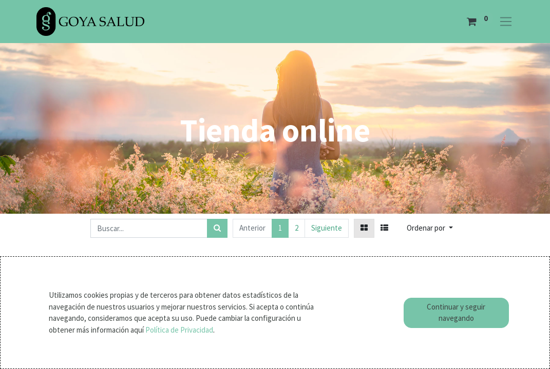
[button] (430, 228)
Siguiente (326, 228)
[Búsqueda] (217, 228)
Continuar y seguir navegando (456, 312)
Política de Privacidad (179, 330)
